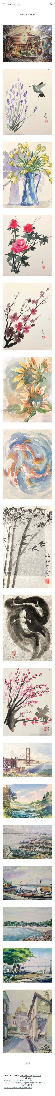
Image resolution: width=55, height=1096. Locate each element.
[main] (27, 15)
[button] (3, 4)
